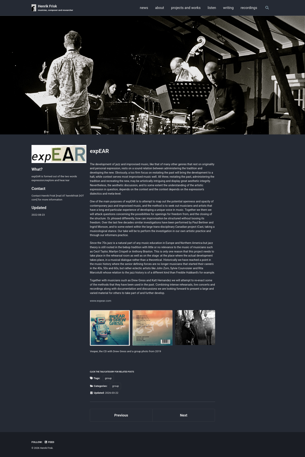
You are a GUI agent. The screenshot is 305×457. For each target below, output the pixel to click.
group (108, 378)
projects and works (186, 8)
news (144, 8)
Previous (121, 415)
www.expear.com (100, 301)
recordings (249, 8)
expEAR (99, 151)
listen (212, 8)
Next (183, 415)
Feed (49, 442)
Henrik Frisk (55, 8)
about (159, 8)
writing (228, 8)
